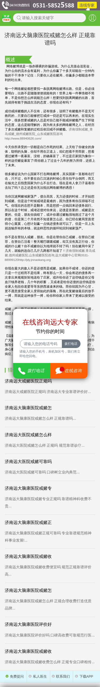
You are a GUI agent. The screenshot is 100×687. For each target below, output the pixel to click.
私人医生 (38, 676)
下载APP (84, 676)
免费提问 (15, 676)
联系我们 (61, 676)
